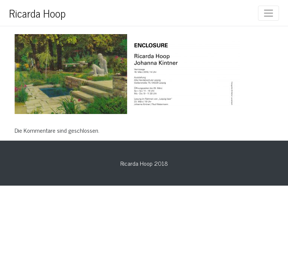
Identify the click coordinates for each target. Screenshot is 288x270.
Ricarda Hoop (37, 13)
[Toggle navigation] (268, 13)
